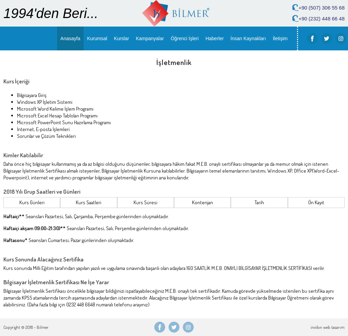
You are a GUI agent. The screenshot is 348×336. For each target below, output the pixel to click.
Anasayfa (70, 38)
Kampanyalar (150, 38)
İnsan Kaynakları (248, 38)
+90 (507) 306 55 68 (321, 8)
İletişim (280, 38)
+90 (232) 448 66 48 (321, 18)
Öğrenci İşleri (184, 38)
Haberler (215, 38)
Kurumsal (97, 38)
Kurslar (121, 38)
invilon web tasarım (328, 327)
